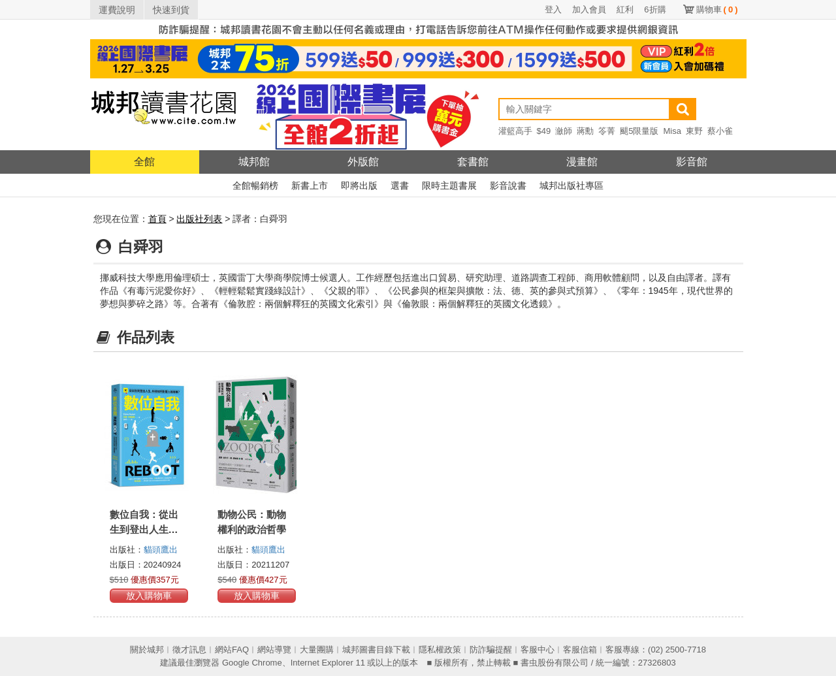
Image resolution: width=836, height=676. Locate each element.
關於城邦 (147, 649)
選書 (400, 185)
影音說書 (508, 185)
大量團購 (317, 649)
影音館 (691, 161)
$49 (544, 131)
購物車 (717, 9)
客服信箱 (580, 649)
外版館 (363, 161)
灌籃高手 (515, 131)
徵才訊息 (189, 649)
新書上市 (309, 185)
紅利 (625, 9)
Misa (672, 131)
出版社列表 (199, 219)
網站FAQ (232, 649)
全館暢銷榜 (255, 185)
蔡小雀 (720, 131)
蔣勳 (585, 131)
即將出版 (359, 185)
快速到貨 (171, 10)
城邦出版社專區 (571, 185)
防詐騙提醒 (491, 649)
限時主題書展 (449, 185)
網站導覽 (274, 649)
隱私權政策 (440, 649)
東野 (694, 131)
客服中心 (538, 649)
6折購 (655, 9)
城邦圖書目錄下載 (376, 649)
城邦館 (254, 161)
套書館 (473, 161)
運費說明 (117, 10)
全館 (144, 161)
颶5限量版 (639, 131)
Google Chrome (252, 663)
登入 (553, 9)
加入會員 (589, 9)
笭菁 (606, 131)
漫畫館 (582, 161)
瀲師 (563, 131)
